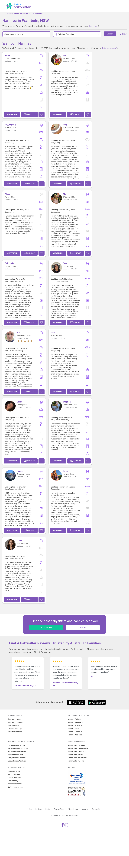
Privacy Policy (73, 809)
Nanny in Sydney (74, 719)
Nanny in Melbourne (75, 722)
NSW (32, 13)
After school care (15, 784)
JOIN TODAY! (46, 628)
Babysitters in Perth (15, 755)
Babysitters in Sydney (16, 745)
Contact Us (96, 809)
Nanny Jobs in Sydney (76, 745)
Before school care (15, 787)
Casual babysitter (15, 778)
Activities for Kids (15, 732)
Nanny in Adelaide (75, 735)
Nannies (24, 13)
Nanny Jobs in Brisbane (77, 751)
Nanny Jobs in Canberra (77, 758)
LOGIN (83, 628)
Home (9, 13)
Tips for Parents (14, 719)
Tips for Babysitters (15, 722)
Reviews (38, 809)
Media (47, 809)
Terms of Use (59, 809)
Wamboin (40, 13)
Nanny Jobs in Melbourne (78, 748)
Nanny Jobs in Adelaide (77, 761)
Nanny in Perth (73, 729)
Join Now (93, 25)
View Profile (12, 114)
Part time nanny (14, 774)
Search (16, 13)
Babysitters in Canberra (17, 758)
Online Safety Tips (15, 729)
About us (85, 809)
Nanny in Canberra (75, 732)
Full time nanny (14, 771)
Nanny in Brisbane (75, 725)
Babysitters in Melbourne (18, 748)
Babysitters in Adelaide (17, 761)
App (30, 809)
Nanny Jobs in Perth (76, 755)
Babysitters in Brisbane (17, 751)
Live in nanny (13, 781)
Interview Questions (15, 725)
